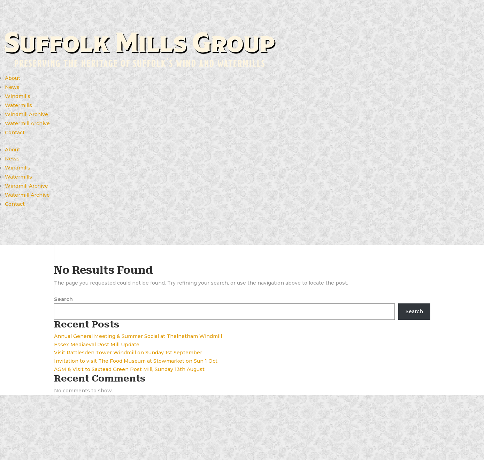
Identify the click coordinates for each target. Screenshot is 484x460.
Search (63, 299)
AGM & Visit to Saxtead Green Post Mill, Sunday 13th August (129, 369)
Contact (15, 132)
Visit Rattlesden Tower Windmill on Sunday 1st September (128, 352)
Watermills (18, 105)
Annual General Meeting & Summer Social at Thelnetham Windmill (138, 336)
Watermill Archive (27, 123)
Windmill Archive (26, 114)
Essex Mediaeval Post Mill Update (96, 344)
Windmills (17, 96)
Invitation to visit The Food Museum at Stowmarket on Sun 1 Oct (135, 361)
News (12, 87)
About (12, 78)
